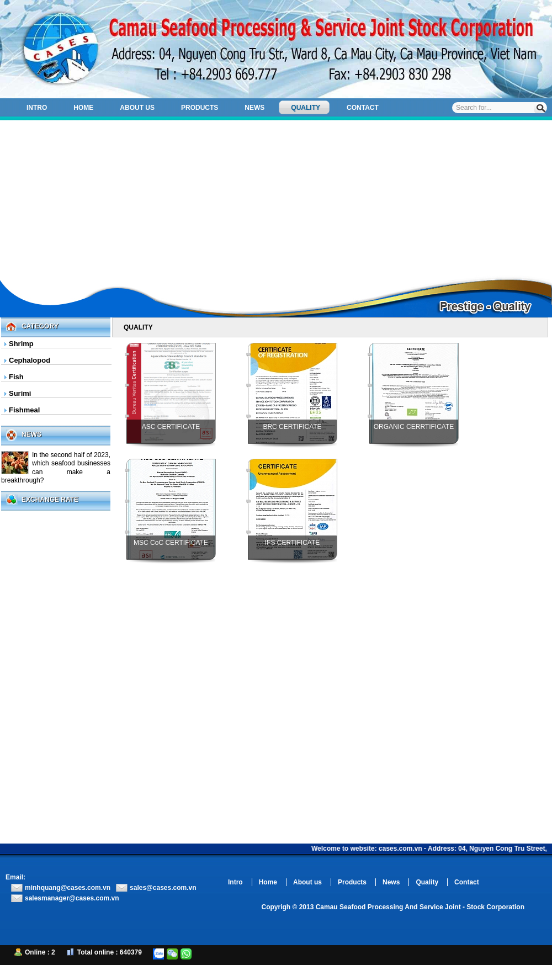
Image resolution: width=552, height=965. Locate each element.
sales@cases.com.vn (163, 888)
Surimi (20, 393)
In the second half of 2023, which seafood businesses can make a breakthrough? (55, 467)
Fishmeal (24, 410)
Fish (16, 377)
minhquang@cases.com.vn (67, 888)
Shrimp (21, 344)
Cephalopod (29, 360)
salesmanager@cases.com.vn (72, 898)
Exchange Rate (50, 499)
